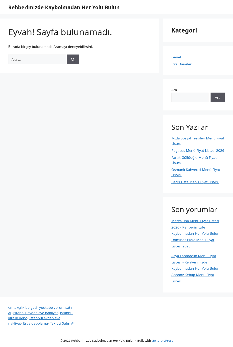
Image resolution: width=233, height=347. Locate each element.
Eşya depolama (35, 323)
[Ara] (73, 59)
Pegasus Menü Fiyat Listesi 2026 (197, 150)
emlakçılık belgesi (22, 307)
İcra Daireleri (182, 64)
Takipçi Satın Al (61, 323)
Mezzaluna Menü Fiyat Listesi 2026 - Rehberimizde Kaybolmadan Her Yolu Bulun (195, 227)
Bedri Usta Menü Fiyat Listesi (195, 182)
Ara (174, 89)
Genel (176, 57)
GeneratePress (162, 340)
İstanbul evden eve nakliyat (35, 312)
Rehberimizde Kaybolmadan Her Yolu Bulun (64, 7)
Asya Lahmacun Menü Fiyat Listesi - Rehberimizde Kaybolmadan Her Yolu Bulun (195, 262)
